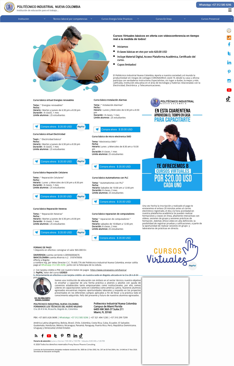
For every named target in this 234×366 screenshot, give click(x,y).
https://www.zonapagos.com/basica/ (108, 270)
